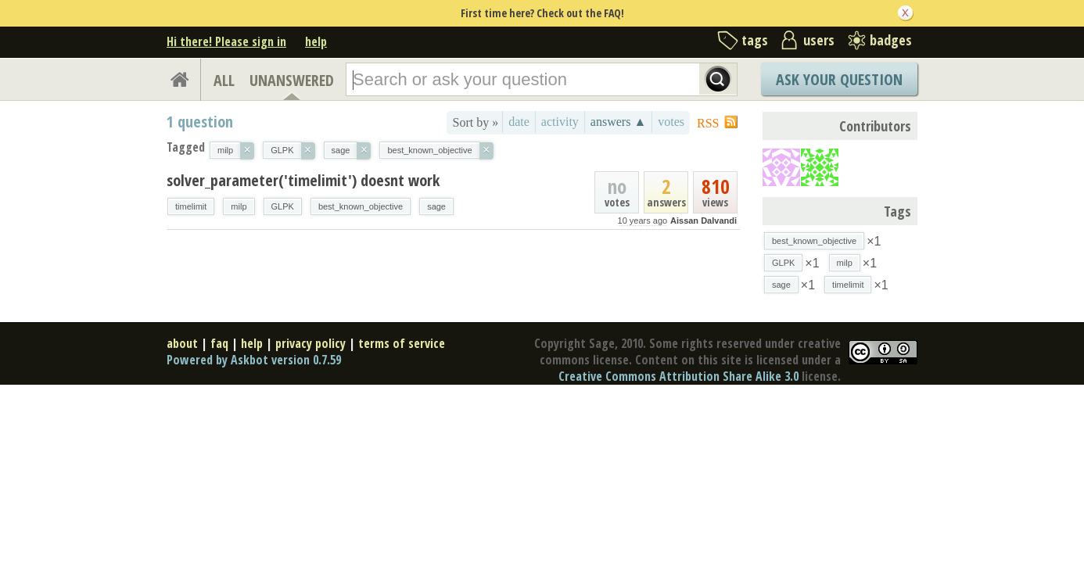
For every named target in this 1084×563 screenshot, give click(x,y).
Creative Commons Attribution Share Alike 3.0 (678, 376)
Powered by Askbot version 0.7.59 (254, 359)
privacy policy (310, 343)
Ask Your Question (839, 79)
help (316, 41)
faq (219, 343)
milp (238, 206)
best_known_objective (360, 206)
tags (754, 39)
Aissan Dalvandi (703, 220)
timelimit (190, 206)
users (819, 39)
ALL (224, 80)
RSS (708, 123)
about (182, 343)
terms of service (401, 343)
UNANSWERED (291, 80)
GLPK (282, 206)
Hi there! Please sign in (226, 41)
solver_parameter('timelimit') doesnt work (303, 180)
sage (436, 206)
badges (891, 39)
